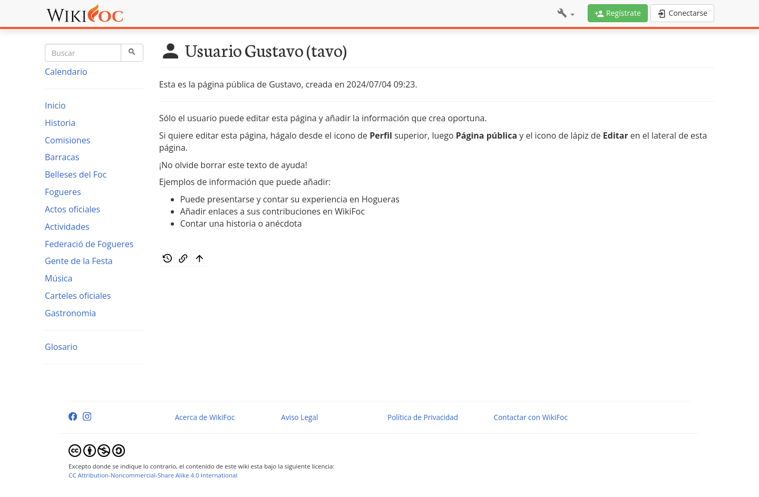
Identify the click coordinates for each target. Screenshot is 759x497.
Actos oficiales (72, 209)
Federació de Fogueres (89, 244)
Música (58, 278)
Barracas (62, 157)
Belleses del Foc (75, 174)
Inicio (55, 105)
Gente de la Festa (79, 261)
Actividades (67, 226)
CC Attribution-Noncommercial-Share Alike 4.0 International (153, 475)
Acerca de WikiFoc (205, 417)
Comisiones (67, 140)
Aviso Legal (299, 417)
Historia (60, 123)
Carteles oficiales (78, 295)
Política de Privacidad (422, 417)
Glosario (61, 347)
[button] (565, 13)
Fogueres (63, 192)
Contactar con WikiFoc (531, 417)
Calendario (66, 71)
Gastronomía (70, 313)
